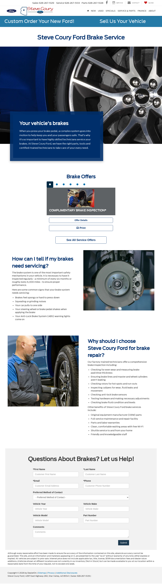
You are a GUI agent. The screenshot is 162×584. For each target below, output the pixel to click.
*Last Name (89, 469)
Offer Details (80, 220)
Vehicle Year (39, 504)
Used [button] (100, 11)
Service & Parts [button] (126, 11)
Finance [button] (142, 11)
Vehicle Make (90, 504)
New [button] (93, 11)
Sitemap (42, 573)
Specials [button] (110, 11)
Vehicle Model (40, 515)
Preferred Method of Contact (47, 492)
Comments (38, 527)
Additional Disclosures (66, 573)
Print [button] (81, 227)
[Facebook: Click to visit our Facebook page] (107, 3)
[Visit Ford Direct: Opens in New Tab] (92, 576)
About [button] (152, 11)
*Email (36, 481)
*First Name (39, 469)
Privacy (51, 573)
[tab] (50, 184)
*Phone (87, 481)
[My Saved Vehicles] (149, 3)
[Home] (88, 11)
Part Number (89, 515)
